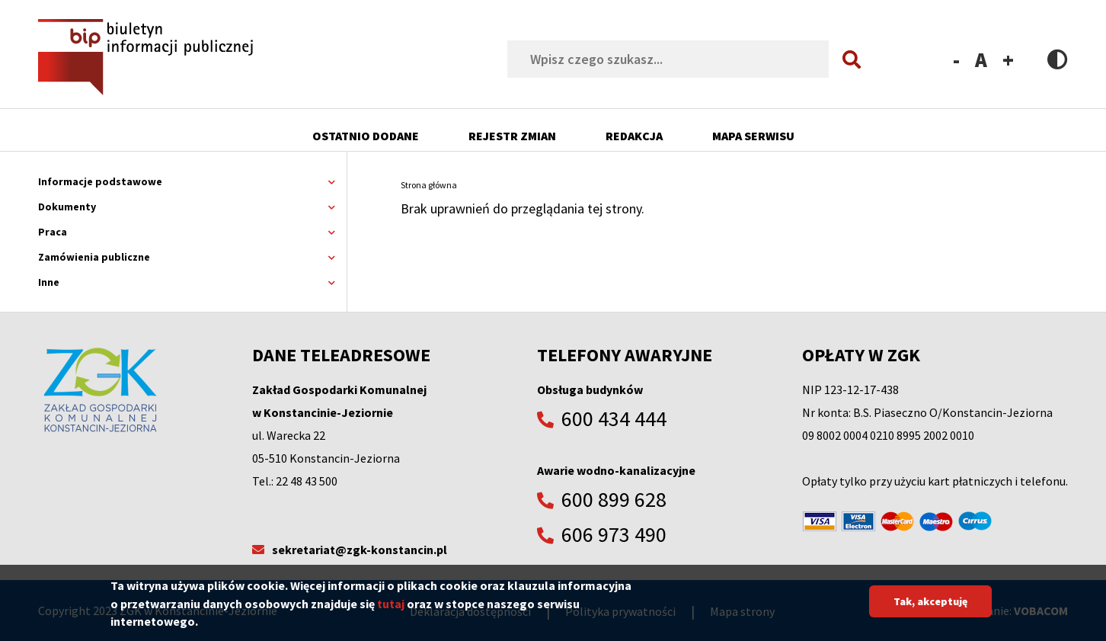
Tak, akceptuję (930, 608)
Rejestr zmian (512, 135)
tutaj (390, 609)
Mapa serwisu (753, 135)
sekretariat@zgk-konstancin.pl (359, 549)
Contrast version (1057, 59)
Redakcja (634, 135)
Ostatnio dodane (365, 135)
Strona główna (429, 185)
